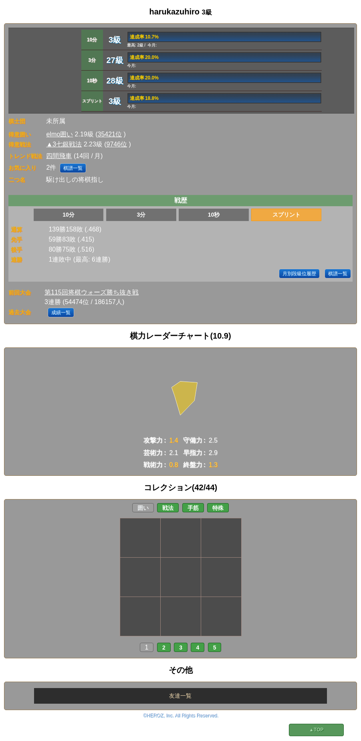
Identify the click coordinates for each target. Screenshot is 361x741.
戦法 (167, 508)
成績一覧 (61, 312)
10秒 (214, 214)
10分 (69, 214)
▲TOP (316, 730)
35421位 (110, 134)
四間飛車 (59, 155)
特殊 (218, 508)
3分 (141, 214)
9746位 (117, 144)
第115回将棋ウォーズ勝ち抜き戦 (91, 292)
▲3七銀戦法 (64, 144)
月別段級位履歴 (299, 273)
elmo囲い (59, 134)
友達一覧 (180, 695)
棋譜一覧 (73, 168)
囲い (143, 508)
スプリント (286, 214)
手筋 (193, 508)
